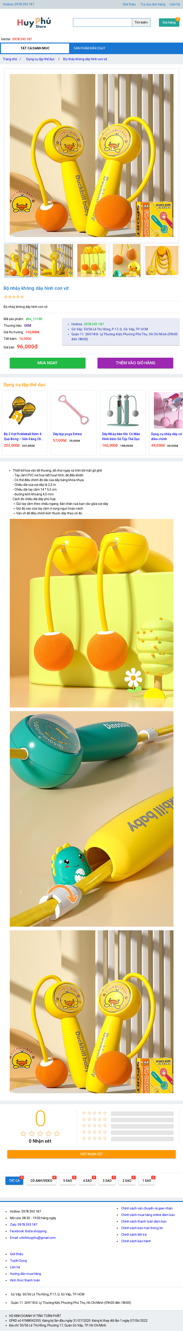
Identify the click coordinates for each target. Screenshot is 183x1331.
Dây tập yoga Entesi (116, 434)
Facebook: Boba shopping (28, 1231)
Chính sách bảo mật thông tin (142, 1228)
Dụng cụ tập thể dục (40, 59)
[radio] (23, 1133)
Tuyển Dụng (18, 1260)
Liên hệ (175, 4)
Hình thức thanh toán (25, 1280)
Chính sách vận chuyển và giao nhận (147, 1208)
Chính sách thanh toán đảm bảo (144, 1221)
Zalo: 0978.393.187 (23, 1224)
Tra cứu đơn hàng (152, 4)
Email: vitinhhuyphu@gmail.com (33, 1238)
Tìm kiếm (141, 22)
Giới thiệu (129, 4)
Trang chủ (13, 59)
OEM (27, 325)
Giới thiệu (16, 1254)
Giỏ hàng (169, 22)
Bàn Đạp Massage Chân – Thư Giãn (23, 436)
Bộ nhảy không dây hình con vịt (85, 59)
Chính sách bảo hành (136, 1241)
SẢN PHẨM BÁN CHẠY (89, 48)
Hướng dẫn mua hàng (25, 1274)
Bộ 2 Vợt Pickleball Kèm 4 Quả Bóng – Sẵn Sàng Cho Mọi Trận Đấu (72, 436)
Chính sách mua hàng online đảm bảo (148, 1215)
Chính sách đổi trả (134, 1234)
